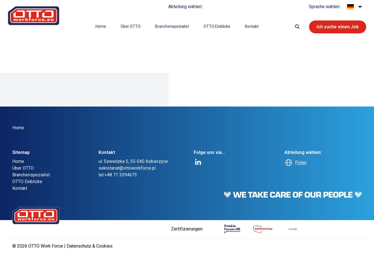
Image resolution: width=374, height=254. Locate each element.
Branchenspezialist (172, 26)
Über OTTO (131, 26)
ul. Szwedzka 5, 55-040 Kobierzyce (133, 161)
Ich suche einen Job (338, 26)
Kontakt (252, 26)
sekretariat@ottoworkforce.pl (127, 168)
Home (100, 26)
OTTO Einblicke (217, 26)
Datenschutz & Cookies (90, 246)
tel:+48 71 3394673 (118, 174)
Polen (301, 162)
